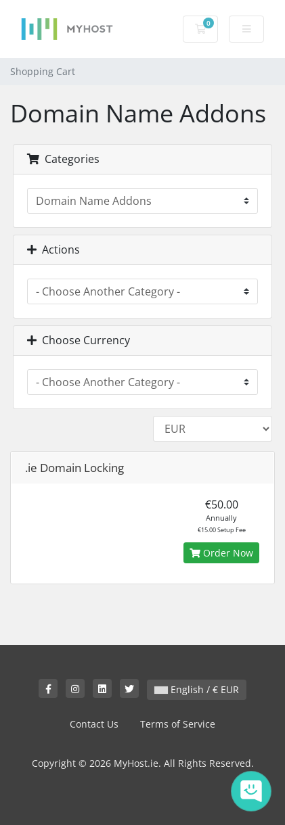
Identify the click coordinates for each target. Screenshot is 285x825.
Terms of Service (177, 723)
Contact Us (94, 723)
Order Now (221, 552)
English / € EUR (196, 689)
